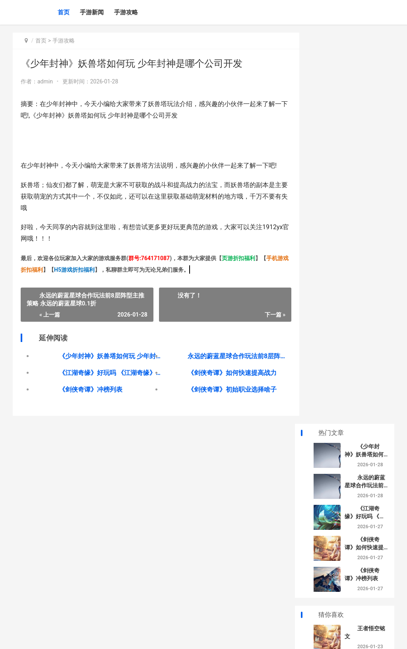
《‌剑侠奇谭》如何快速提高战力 (225, 373)
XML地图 (176, 636)
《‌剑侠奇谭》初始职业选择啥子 (225, 389)
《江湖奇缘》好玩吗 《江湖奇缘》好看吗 (108, 373)
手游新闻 (92, 12)
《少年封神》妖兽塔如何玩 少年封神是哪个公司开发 (108, 356)
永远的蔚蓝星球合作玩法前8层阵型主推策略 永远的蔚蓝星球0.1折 (230, 356)
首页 (64, 12)
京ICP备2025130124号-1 (139, 636)
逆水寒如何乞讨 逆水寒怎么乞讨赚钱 (365, 458)
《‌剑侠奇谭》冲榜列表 (90, 389)
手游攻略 (126, 12)
